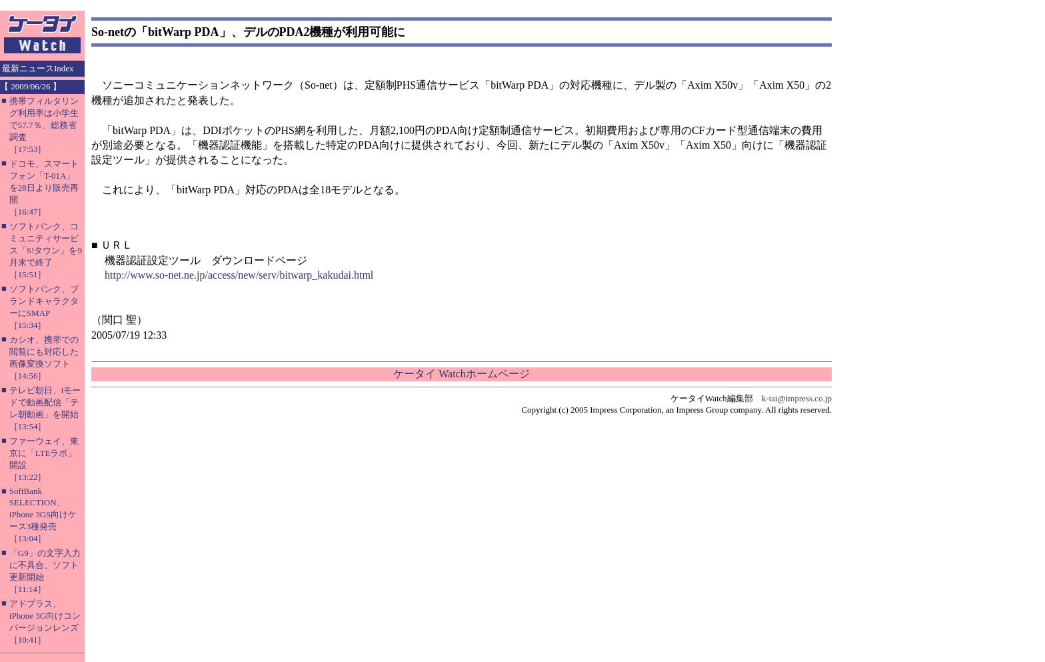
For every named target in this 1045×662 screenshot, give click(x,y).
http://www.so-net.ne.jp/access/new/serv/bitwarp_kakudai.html (239, 275)
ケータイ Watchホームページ (461, 373)
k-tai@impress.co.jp (797, 398)
